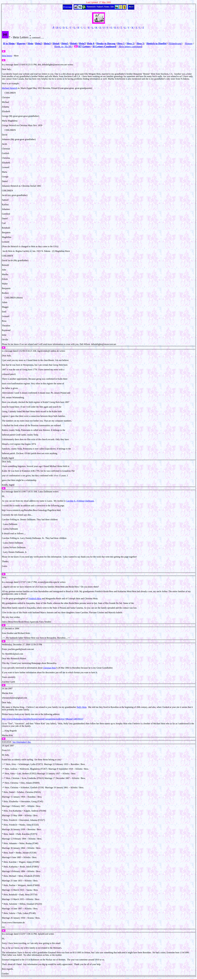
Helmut (27, 638)
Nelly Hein (81, 707)
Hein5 (65, 43)
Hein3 (47, 43)
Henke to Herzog (105, 43)
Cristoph (71, 598)
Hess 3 (140, 43)
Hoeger (188, 43)
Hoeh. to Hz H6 (63, 46)
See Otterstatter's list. (21, 742)
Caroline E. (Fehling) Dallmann (80, 501)
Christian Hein (49, 668)
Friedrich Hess (34, 598)
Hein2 (38, 43)
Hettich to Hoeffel (156, 43)
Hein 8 (90, 43)
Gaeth (12, 682)
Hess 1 (121, 43)
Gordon (5, 973)
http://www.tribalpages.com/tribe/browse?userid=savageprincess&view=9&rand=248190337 (42, 719)
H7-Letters (84, 46)
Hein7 (82, 43)
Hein (30, 43)
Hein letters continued (130, 46)
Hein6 (73, 43)
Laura (41, 491)
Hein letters (7, 56)
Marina (5, 693)
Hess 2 (131, 43)
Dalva (4, 622)
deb (39, 64)
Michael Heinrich (9, 88)
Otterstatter (17, 922)
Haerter (21, 43)
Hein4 (56, 43)
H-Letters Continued (104, 46)
